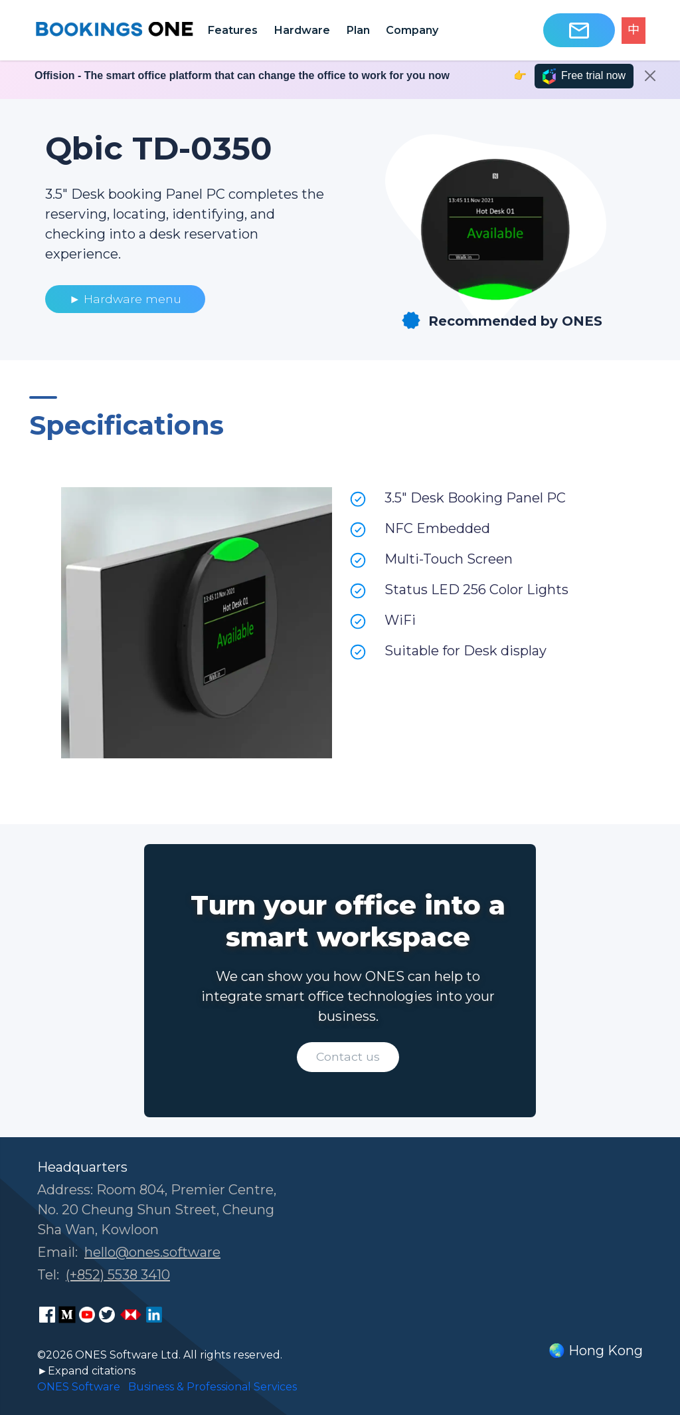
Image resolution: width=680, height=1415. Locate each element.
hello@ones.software (152, 1252)
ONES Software (78, 1386)
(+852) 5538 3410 (118, 1275)
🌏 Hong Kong (596, 1351)
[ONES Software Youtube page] (87, 1315)
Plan (358, 30)
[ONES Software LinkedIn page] (154, 1315)
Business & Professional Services (212, 1386)
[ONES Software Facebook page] (47, 1315)
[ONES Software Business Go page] (131, 1315)
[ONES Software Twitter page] (107, 1315)
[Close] (650, 75)
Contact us (348, 1056)
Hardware (302, 30)
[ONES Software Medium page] (67, 1315)
